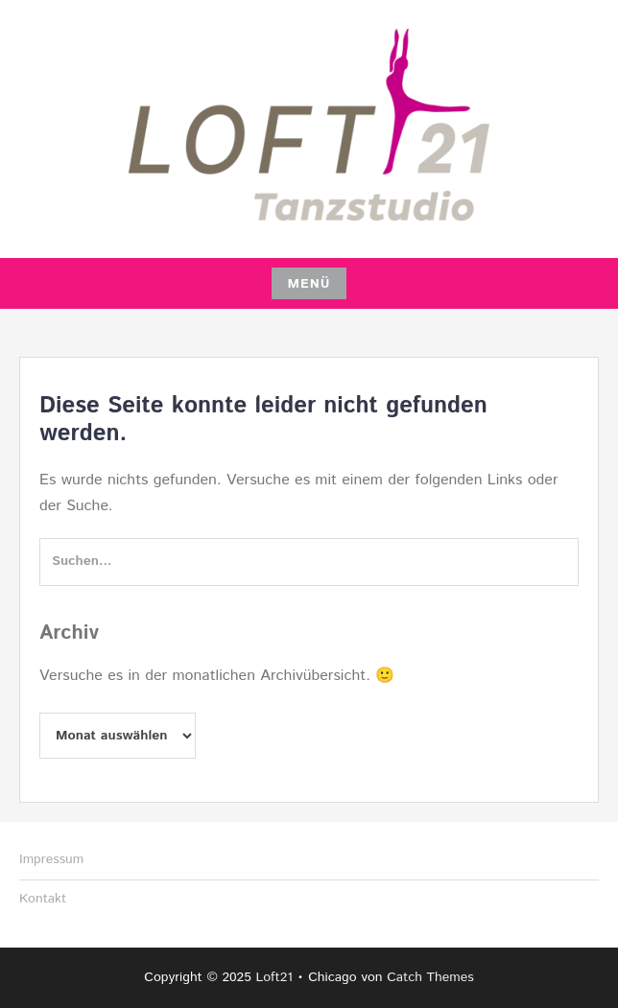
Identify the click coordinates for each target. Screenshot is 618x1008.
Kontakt (42, 898)
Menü (308, 283)
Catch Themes (430, 977)
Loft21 (274, 977)
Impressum (51, 859)
